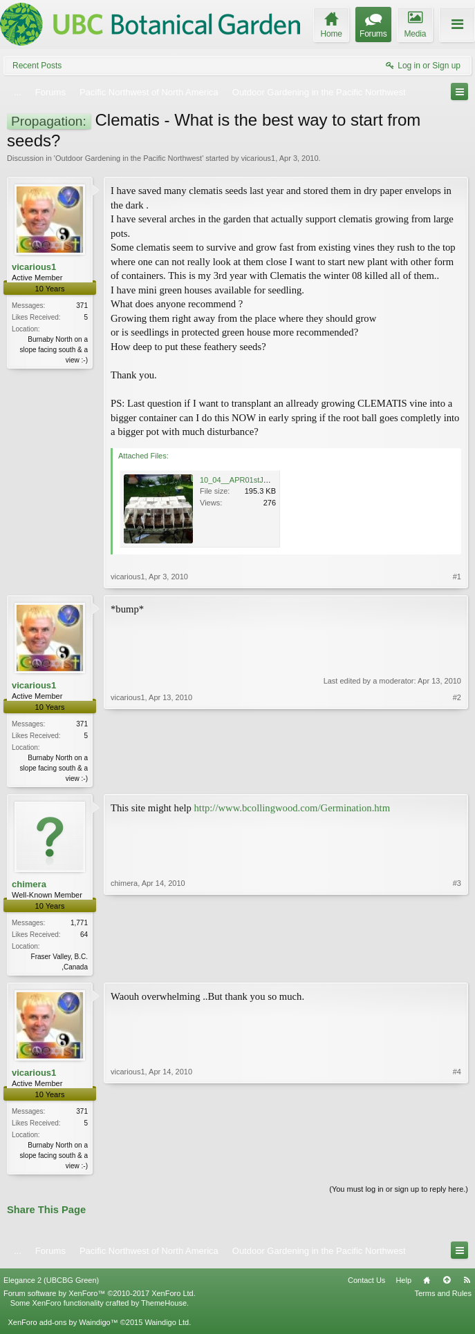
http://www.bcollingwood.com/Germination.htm (292, 809)
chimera (29, 885)
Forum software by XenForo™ (99, 1297)
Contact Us (366, 1283)
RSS (467, 1283)
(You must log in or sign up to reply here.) (398, 1193)
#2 (457, 777)
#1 (457, 576)
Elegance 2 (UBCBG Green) (51, 1283)
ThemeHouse (164, 1307)
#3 (457, 967)
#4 (457, 1167)
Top (446, 1283)
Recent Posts (37, 65)
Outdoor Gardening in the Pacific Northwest (128, 158)
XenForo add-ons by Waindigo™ (63, 1326)
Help (403, 1283)
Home (426, 1283)
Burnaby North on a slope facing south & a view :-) (54, 350)
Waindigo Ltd (167, 1326)
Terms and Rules (443, 1297)
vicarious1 (258, 158)
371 (82, 305)
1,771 (79, 924)
